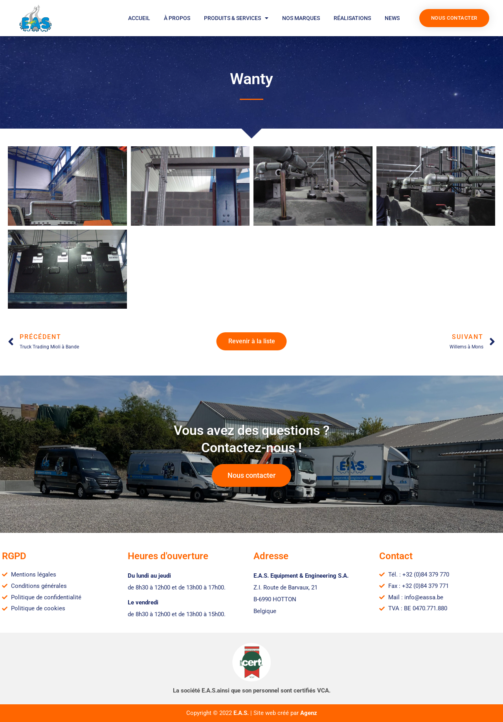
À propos (177, 18)
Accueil (139, 18)
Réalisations (352, 18)
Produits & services (236, 18)
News (392, 18)
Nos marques (301, 18)
